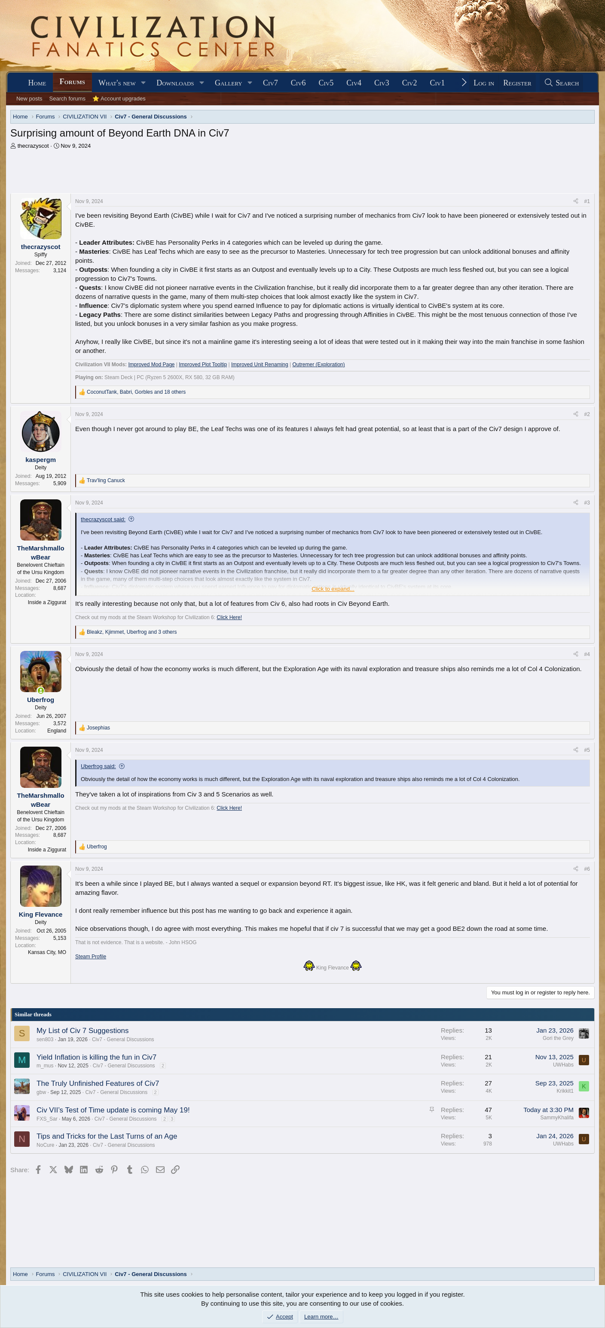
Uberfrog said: (98, 766)
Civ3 (381, 83)
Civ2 (409, 83)
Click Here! (229, 617)
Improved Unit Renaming (259, 365)
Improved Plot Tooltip (203, 365)
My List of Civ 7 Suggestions (82, 1031)
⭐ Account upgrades (119, 98)
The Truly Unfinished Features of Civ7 (98, 1083)
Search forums (67, 98)
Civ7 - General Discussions (123, 1039)
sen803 (45, 1039)
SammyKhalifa (557, 1118)
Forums (72, 81)
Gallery (228, 83)
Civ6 (298, 83)
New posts (29, 98)
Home (37, 83)
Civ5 (326, 83)
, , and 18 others (136, 392)
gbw (41, 1092)
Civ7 (270, 83)
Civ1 (437, 83)
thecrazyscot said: (103, 519)
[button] (143, 83)
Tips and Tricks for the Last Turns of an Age (107, 1136)
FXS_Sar (47, 1119)
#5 (587, 750)
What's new (117, 83)
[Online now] (41, 691)
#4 (587, 654)
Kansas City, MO (47, 952)
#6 (587, 869)
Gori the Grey (558, 1038)
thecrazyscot (33, 146)
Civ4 (353, 83)
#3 (587, 503)
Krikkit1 (565, 1091)
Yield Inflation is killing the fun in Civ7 (96, 1057)
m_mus (45, 1066)
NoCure (45, 1145)
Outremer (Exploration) (318, 365)
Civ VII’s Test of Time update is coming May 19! (113, 1110)
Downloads (175, 83)
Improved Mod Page (151, 365)
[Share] (575, 202)
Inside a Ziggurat (47, 602)
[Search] (562, 83)
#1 (587, 201)
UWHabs (563, 1065)
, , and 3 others (132, 632)
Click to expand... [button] (333, 589)
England (56, 731)
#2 (587, 414)
